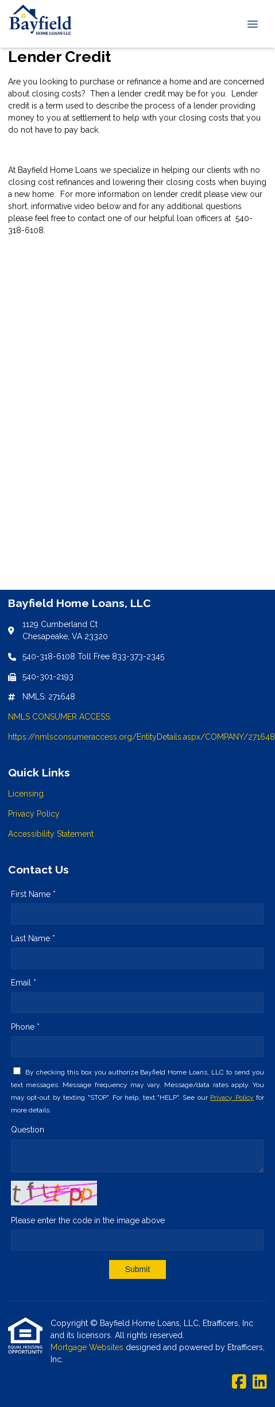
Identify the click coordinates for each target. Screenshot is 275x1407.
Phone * (25, 1026)
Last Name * (33, 938)
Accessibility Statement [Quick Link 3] (51, 833)
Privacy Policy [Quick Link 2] (34, 813)
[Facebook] (239, 1382)
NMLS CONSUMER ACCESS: (59, 716)
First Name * (33, 894)
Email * (23, 982)
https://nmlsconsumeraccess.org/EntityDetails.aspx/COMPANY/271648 (141, 736)
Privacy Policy (231, 1097)
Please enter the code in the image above (88, 1220)
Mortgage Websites (88, 1347)
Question (27, 1129)
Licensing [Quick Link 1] (26, 793)
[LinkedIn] (260, 1382)
